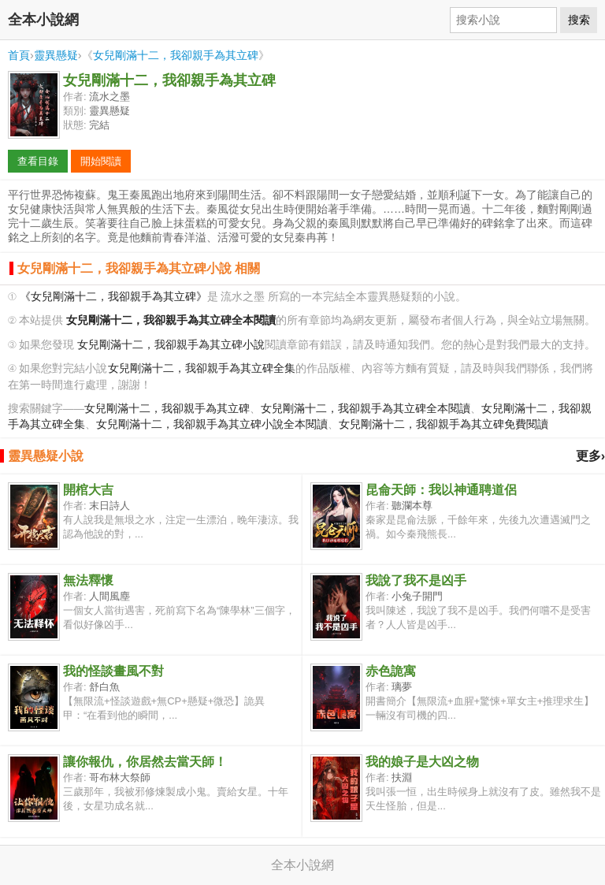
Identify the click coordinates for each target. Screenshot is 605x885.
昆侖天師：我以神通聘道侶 (441, 489)
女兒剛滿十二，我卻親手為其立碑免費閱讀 (443, 424)
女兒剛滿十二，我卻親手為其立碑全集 (201, 368)
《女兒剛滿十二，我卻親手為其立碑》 (113, 297)
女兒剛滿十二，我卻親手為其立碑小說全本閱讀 (212, 424)
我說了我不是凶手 (416, 580)
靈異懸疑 (56, 55)
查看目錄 (37, 161)
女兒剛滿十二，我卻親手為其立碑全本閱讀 (365, 409)
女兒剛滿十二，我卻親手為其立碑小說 (171, 345)
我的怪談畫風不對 (113, 671)
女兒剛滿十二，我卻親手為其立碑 (175, 55)
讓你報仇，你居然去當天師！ (145, 761)
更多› (590, 456)
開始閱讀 (100, 161)
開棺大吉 (88, 489)
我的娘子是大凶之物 (422, 761)
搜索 (579, 19)
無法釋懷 (88, 580)
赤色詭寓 (391, 671)
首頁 (19, 55)
